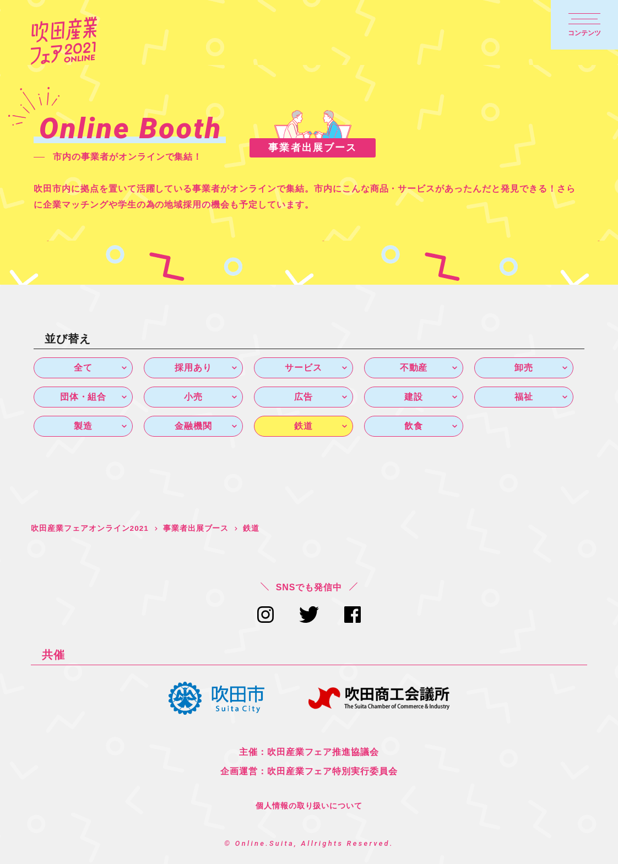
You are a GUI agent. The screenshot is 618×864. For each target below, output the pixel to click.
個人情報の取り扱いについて (309, 806)
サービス (303, 367)
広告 (303, 397)
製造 (83, 427)
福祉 (523, 397)
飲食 (413, 427)
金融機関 (193, 427)
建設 (413, 397)
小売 (193, 397)
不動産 (414, 367)
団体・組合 (83, 397)
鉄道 (303, 427)
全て (83, 367)
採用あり (193, 367)
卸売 (523, 367)
